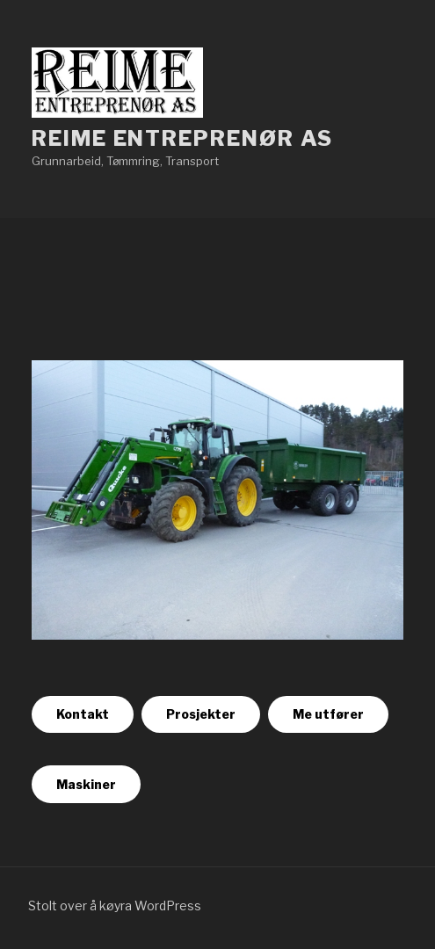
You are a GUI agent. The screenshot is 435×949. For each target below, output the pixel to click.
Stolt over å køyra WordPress (114, 905)
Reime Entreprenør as (182, 138)
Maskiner (86, 784)
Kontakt (82, 713)
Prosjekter (201, 713)
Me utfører (328, 713)
